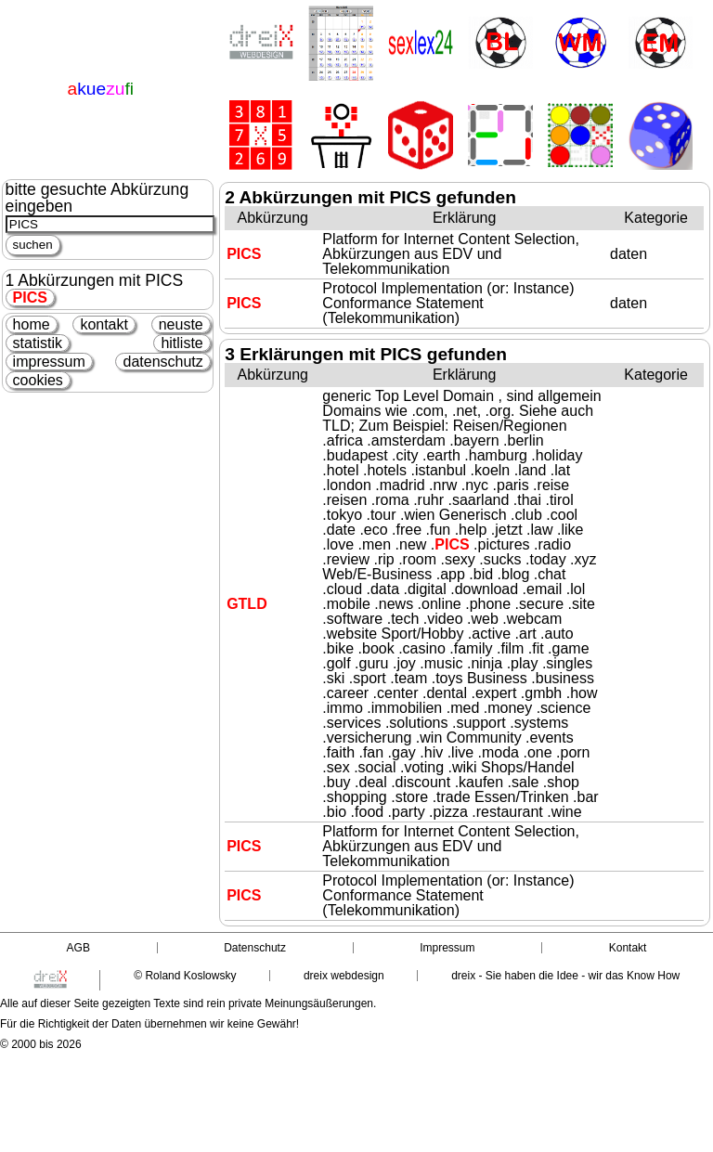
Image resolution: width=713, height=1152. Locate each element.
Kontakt (628, 947)
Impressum (447, 947)
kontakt (104, 324)
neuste (181, 324)
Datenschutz (255, 947)
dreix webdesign (344, 975)
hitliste (181, 343)
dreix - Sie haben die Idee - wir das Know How (565, 975)
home (31, 324)
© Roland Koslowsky (185, 975)
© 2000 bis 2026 (41, 1044)
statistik (37, 343)
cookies (38, 380)
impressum (49, 361)
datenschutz (162, 361)
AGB (78, 947)
